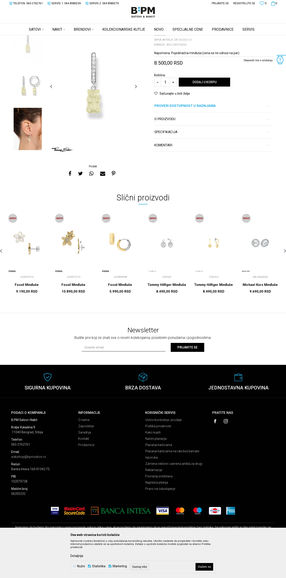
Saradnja (84, 467)
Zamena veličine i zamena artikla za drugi (173, 499)
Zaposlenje (86, 461)
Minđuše (67, 38)
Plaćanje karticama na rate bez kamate (172, 486)
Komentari (212, 180)
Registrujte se (244, 3)
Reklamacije (153, 505)
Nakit (55, 38)
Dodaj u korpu (205, 117)
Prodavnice (86, 480)
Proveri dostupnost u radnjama (212, 141)
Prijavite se (187, 382)
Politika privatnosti (158, 461)
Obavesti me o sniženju (258, 95)
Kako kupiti (153, 467)
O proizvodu (212, 154)
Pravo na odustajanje (160, 524)
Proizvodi (43, 38)
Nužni (81, 566)
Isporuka (151, 492)
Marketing (120, 566)
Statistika (98, 566)
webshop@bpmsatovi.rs (28, 492)
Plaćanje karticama (158, 480)
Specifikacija (212, 167)
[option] (27, 78)
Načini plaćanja (155, 474)
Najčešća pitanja (156, 517)
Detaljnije (76, 556)
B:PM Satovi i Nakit (22, 38)
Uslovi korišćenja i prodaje (163, 455)
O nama (83, 455)
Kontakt (83, 474)
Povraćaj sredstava (158, 511)
